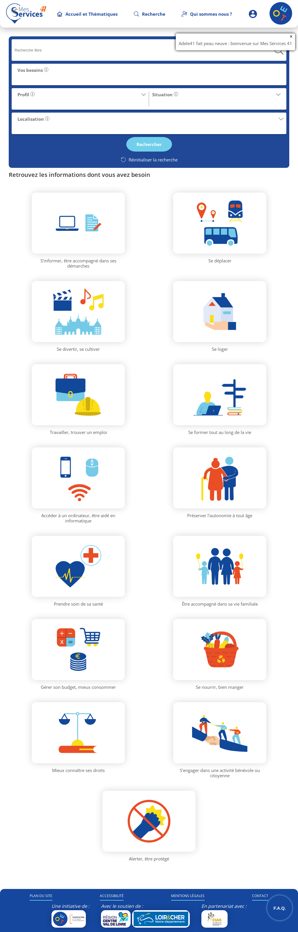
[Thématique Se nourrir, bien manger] (219, 649)
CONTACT (260, 895)
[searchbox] (144, 50)
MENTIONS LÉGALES (188, 895)
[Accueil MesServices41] (26, 14)
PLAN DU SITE (41, 895)
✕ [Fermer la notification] (291, 36)
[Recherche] (149, 14)
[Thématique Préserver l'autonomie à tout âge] (219, 477)
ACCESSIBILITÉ (112, 895)
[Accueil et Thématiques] (87, 14)
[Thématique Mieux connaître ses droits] (78, 732)
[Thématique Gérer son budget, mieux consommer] (78, 649)
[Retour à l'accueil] (280, 23)
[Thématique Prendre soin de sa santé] (78, 566)
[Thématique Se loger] (219, 311)
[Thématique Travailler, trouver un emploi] (78, 394)
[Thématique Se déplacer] (219, 223)
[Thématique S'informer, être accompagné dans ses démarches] (78, 223)
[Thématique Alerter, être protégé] (149, 821)
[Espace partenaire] (253, 14)
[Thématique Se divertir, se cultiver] (78, 311)
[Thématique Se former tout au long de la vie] (219, 394)
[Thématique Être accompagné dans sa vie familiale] (219, 566)
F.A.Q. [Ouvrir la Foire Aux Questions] (280, 908)
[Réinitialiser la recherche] (149, 159)
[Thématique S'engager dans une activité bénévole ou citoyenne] (219, 732)
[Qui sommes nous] (207, 14)
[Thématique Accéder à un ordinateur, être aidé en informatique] (78, 477)
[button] (149, 74)
